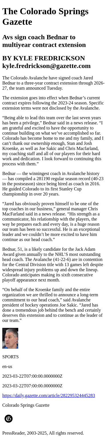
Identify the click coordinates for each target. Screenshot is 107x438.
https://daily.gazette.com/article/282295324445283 (48, 395)
